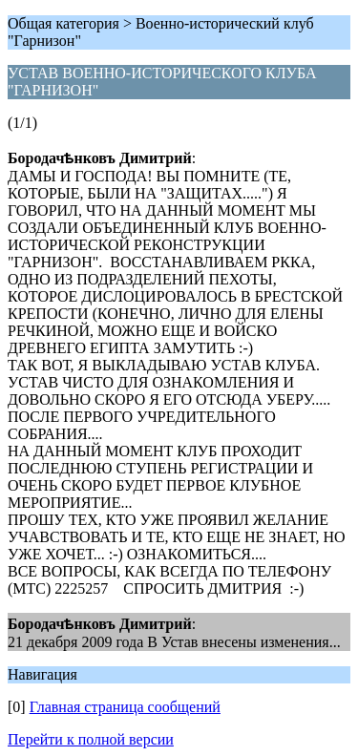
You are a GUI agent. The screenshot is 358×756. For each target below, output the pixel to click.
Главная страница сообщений (125, 707)
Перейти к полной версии (91, 739)
